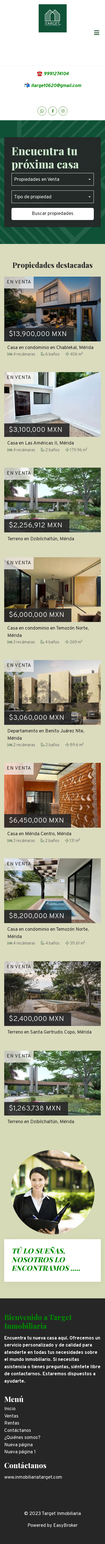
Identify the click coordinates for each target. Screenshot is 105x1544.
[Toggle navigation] (96, 33)
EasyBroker (65, 1526)
